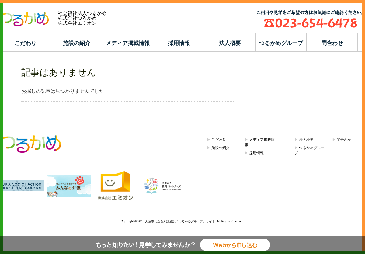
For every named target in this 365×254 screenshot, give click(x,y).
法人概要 (230, 43)
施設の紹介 (76, 43)
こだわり (25, 43)
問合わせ (332, 43)
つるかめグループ (281, 43)
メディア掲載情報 (128, 43)
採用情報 (179, 43)
